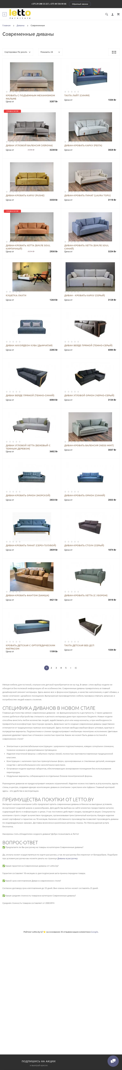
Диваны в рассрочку (67, 858)
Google (94, 932)
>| (75, 668)
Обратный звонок (80, 4)
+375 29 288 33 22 (39, 4)
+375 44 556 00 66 (58, 4)
